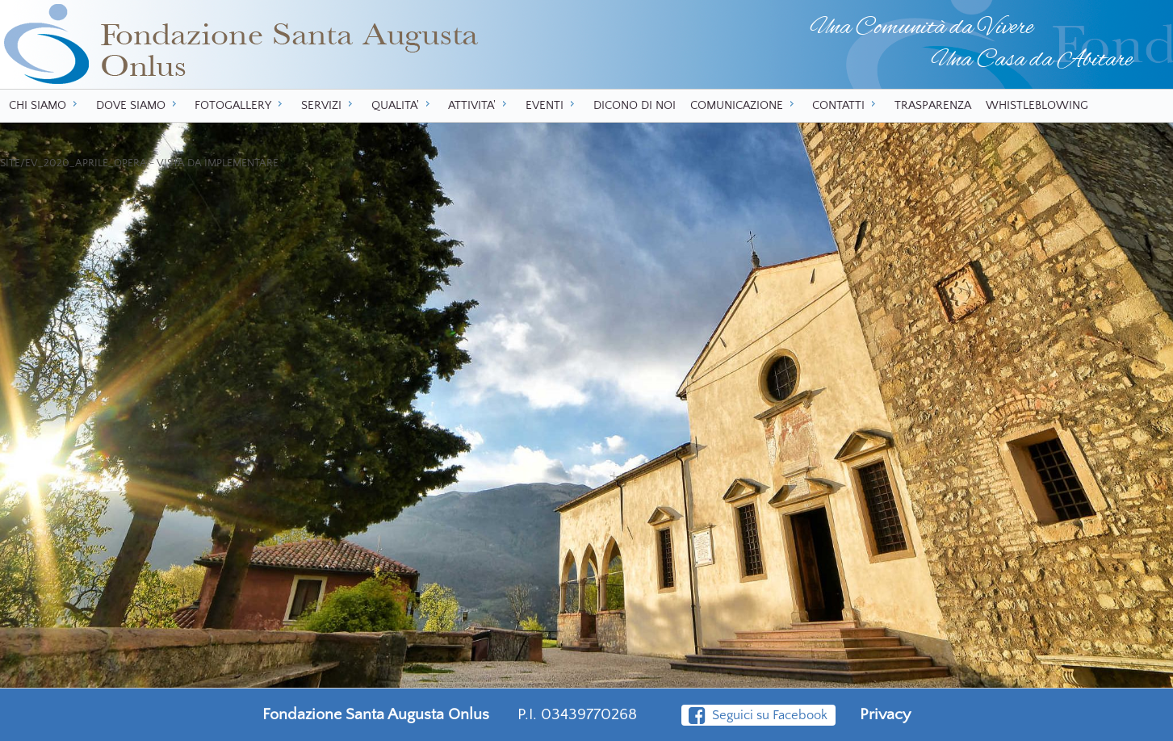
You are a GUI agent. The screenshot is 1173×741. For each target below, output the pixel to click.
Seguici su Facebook (758, 715)
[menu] (586, 106)
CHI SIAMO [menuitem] (45, 105)
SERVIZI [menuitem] (329, 105)
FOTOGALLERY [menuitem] (241, 105)
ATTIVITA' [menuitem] (479, 105)
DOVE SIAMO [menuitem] (138, 105)
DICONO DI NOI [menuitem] (634, 105)
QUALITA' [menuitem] (402, 105)
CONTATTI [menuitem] (846, 105)
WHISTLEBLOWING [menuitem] (1037, 105)
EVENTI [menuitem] (552, 105)
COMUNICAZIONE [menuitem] (744, 105)
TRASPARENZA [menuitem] (932, 105)
